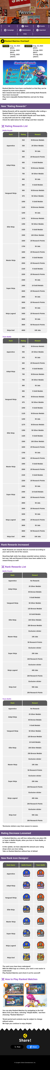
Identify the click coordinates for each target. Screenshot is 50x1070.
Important (41, 30)
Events (41, 26)
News (25, 26)
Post (17, 1046)
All (9, 26)
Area (24, 34)
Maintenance (25, 30)
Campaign (9, 30)
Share (33, 1046)
